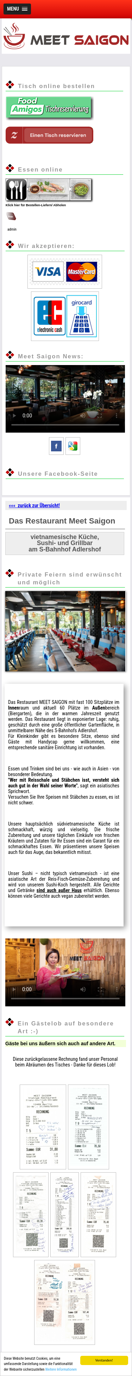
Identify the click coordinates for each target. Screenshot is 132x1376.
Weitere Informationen (61, 1369)
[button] (17, 9)
